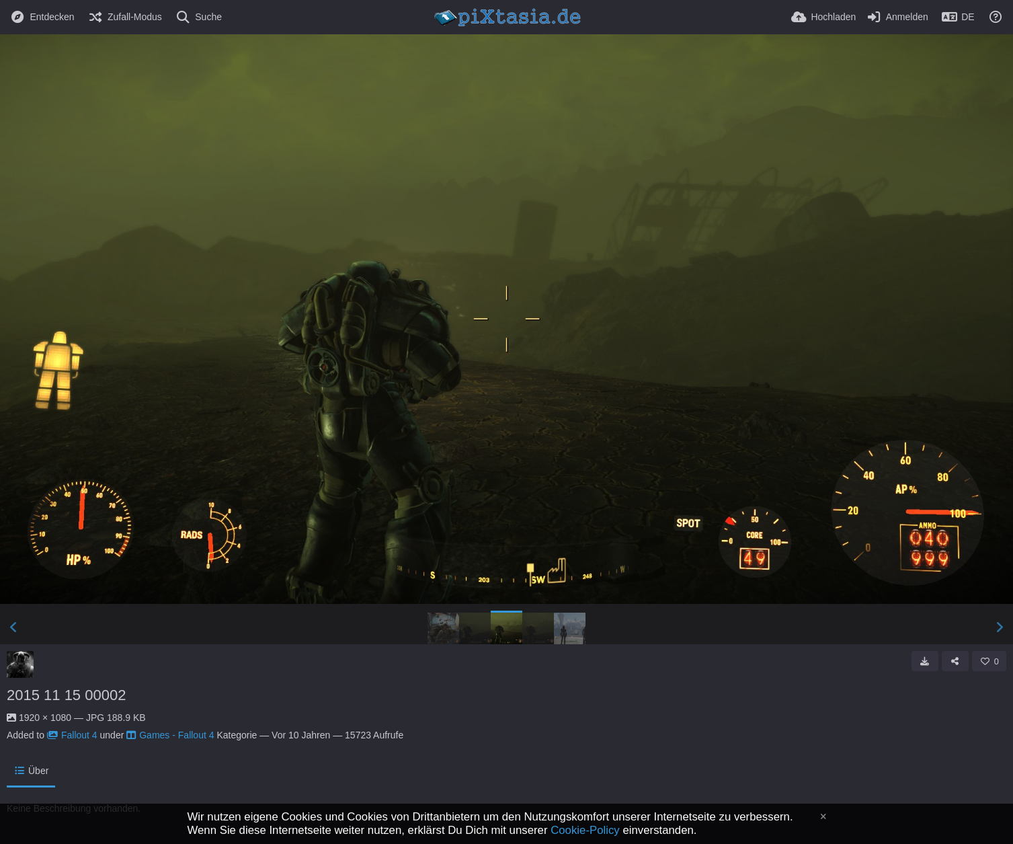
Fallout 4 (72, 735)
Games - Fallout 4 (170, 735)
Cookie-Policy (585, 830)
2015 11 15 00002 (66, 695)
